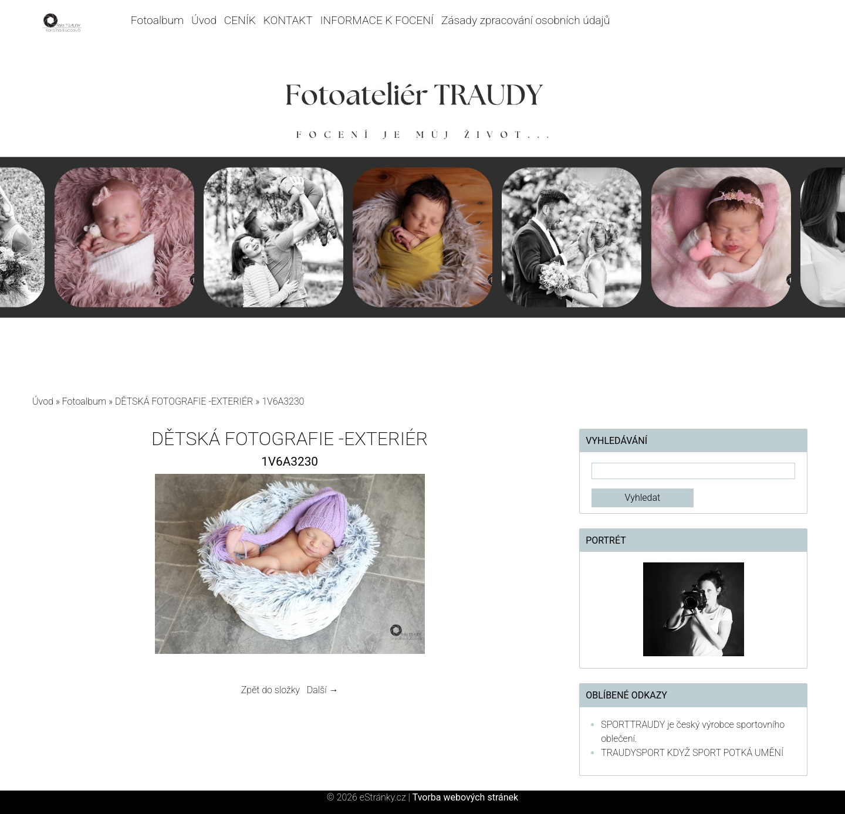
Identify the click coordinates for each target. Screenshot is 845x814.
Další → (323, 690)
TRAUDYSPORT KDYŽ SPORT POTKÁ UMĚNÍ (692, 752)
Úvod (204, 20)
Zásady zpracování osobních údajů (525, 20)
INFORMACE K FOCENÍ (377, 20)
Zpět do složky (270, 690)
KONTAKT (288, 20)
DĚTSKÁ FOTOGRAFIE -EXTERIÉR (184, 401)
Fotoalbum (157, 20)
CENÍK (240, 20)
